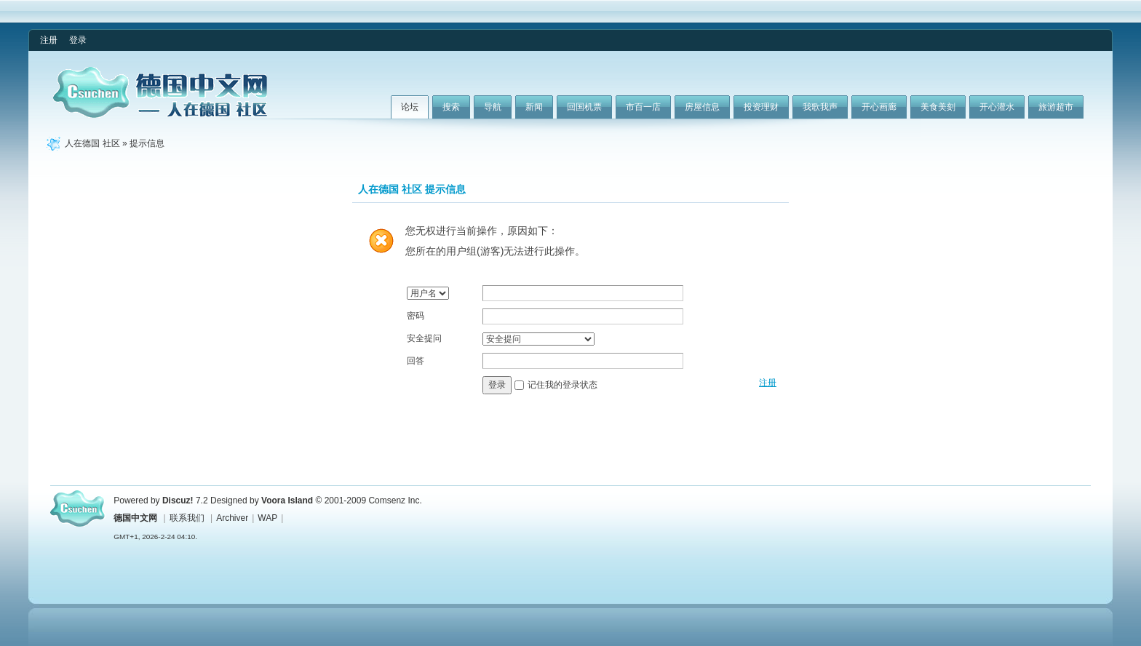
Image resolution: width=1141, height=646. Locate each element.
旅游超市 (1055, 107)
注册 (48, 40)
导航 (492, 107)
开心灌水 (996, 107)
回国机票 (584, 107)
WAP (267, 518)
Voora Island (287, 500)
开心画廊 (879, 107)
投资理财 (761, 107)
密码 (415, 316)
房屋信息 (702, 107)
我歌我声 (820, 107)
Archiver (232, 518)
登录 (78, 40)
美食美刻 (938, 107)
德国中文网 (135, 518)
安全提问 (424, 338)
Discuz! (178, 500)
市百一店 (643, 107)
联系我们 (187, 518)
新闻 (534, 107)
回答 (415, 361)
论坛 (409, 107)
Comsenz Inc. (394, 500)
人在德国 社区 (92, 143)
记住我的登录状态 (562, 385)
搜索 (451, 107)
